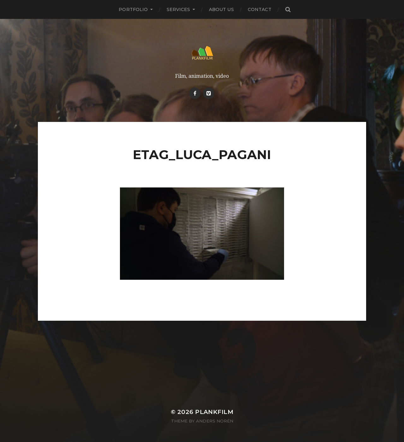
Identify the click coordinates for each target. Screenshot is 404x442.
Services (178, 9)
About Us (221, 9)
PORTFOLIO (133, 9)
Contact (259, 9)
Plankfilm (214, 412)
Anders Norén (214, 420)
